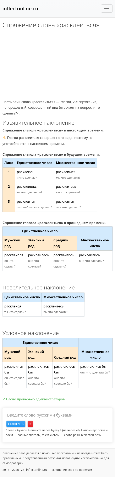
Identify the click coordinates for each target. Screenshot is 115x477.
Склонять (16, 424)
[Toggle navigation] (107, 8)
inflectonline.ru (20, 8)
